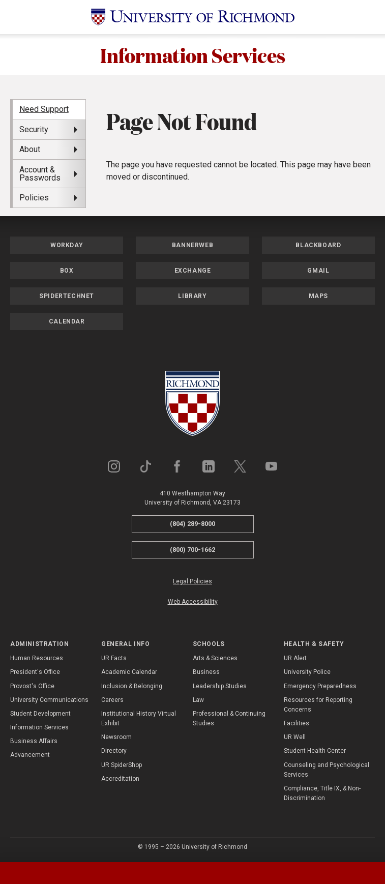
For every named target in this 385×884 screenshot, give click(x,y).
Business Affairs (33, 741)
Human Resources (36, 658)
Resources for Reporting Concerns (318, 704)
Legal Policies (192, 581)
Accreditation (120, 778)
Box (67, 270)
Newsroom (116, 737)
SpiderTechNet (66, 296)
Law (198, 699)
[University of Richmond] (192, 17)
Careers (112, 699)
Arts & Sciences (215, 658)
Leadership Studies (220, 686)
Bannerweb (192, 245)
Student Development (40, 713)
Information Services (192, 54)
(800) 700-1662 (192, 549)
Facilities (296, 723)
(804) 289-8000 (192, 523)
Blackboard (318, 245)
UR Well (295, 737)
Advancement (30, 754)
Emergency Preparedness (320, 686)
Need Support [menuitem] (44, 109)
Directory (114, 750)
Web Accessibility (193, 601)
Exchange (192, 270)
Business (206, 671)
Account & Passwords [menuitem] (40, 174)
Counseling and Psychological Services (326, 769)
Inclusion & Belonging (131, 686)
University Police (307, 671)
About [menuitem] (29, 149)
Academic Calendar (129, 671)
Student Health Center (315, 750)
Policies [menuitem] (34, 197)
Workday (66, 245)
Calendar (67, 321)
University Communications (49, 699)
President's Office (35, 671)
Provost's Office (32, 686)
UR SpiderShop (121, 765)
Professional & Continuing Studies (229, 718)
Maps (318, 296)
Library (192, 296)
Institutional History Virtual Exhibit (138, 718)
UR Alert (295, 658)
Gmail (318, 270)
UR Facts (114, 658)
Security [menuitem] (33, 129)
